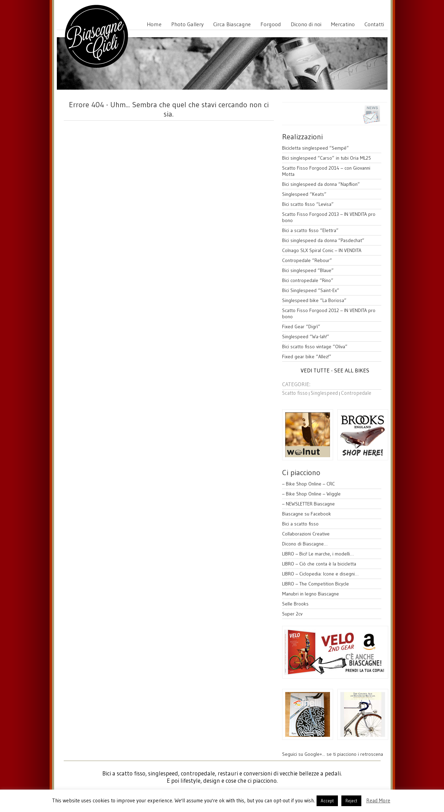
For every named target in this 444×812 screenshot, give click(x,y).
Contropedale (356, 393)
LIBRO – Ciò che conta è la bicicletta (319, 564)
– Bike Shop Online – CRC (308, 484)
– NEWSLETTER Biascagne (308, 504)
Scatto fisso (295, 393)
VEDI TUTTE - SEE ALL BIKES (335, 370)
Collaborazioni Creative (306, 534)
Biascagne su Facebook (306, 514)
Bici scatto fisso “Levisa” (308, 204)
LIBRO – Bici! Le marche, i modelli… (318, 554)
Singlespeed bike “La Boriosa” (314, 300)
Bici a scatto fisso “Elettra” (310, 230)
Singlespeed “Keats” (304, 194)
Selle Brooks (295, 604)
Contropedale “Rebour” (307, 260)
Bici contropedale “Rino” (307, 280)
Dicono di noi (306, 24)
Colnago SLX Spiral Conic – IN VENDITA (321, 250)
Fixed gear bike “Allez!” (306, 356)
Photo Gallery (187, 24)
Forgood (270, 24)
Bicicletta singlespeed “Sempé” (315, 148)
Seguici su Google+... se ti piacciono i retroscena (332, 754)
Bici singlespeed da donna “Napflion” (321, 184)
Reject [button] (351, 800)
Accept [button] (327, 800)
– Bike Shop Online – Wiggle (311, 494)
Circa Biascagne (232, 24)
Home (154, 24)
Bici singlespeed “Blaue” (308, 270)
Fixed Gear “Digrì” (301, 326)
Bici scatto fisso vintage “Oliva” (315, 346)
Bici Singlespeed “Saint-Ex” (310, 290)
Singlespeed (324, 393)
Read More (378, 800)
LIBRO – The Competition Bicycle (315, 584)
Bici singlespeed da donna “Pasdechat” (323, 240)
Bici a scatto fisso (300, 524)
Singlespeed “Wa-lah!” (305, 336)
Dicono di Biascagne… (305, 544)
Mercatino (343, 24)
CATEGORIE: (296, 384)
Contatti (374, 24)
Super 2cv (292, 614)
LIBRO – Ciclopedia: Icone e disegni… (320, 574)
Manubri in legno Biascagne (310, 594)
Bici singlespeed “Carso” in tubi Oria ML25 (326, 158)
